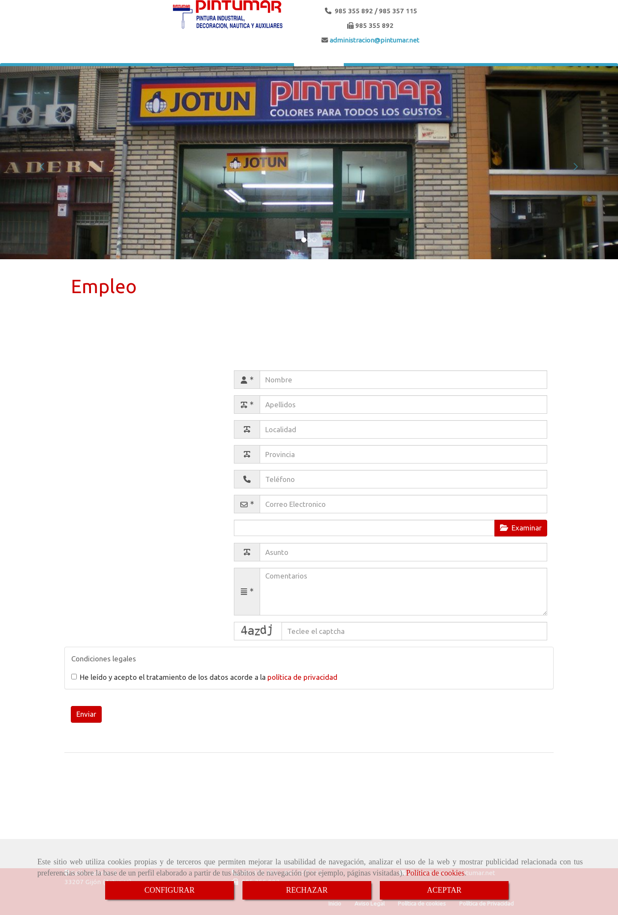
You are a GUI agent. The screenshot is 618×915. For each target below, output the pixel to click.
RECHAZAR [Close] (306, 890)
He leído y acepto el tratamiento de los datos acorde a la (204, 677)
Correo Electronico (184, 503)
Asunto (209, 551)
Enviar (86, 714)
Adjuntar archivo (187, 528)
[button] (46, 162)
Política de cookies (435, 873)
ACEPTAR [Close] (444, 890)
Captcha (201, 630)
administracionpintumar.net (373, 40)
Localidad (205, 428)
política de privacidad (302, 677)
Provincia (206, 453)
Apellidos (199, 403)
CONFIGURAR (169, 890)
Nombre (200, 378)
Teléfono (206, 478)
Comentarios (193, 576)
